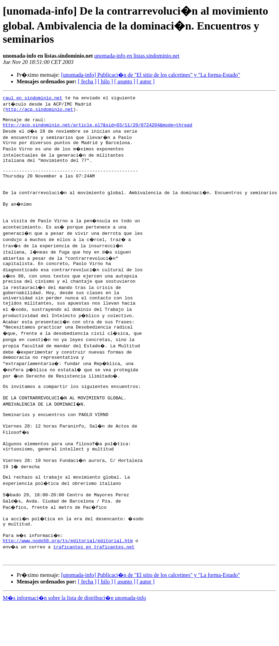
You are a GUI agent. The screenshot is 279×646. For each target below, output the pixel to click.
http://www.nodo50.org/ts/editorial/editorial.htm (68, 580)
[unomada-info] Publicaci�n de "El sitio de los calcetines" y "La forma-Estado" (150, 75)
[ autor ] (146, 81)
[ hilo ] (105, 81)
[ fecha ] (87, 81)
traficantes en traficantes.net (94, 586)
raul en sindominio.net (32, 99)
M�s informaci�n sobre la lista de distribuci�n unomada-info (74, 640)
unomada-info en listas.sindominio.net (136, 56)
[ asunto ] (124, 81)
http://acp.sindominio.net (39, 111)
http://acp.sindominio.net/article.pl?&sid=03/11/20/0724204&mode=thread (97, 130)
